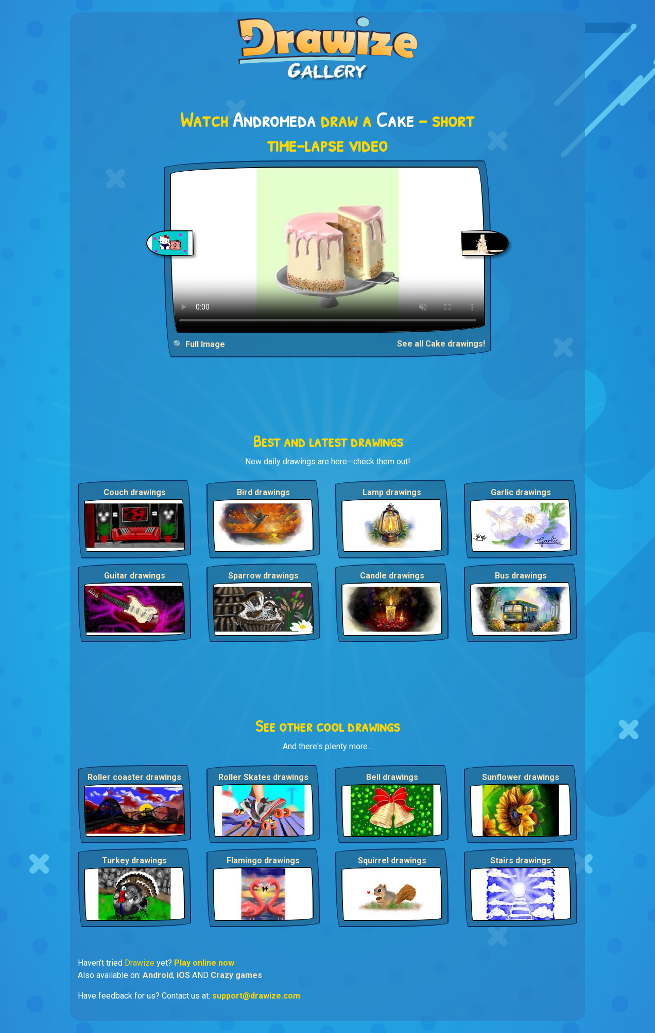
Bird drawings (263, 492)
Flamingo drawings (263, 860)
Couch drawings (135, 492)
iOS (183, 975)
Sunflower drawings (520, 777)
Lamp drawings (392, 492)
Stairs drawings (520, 860)
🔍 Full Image (199, 344)
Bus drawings (521, 576)
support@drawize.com (256, 996)
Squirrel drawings (392, 860)
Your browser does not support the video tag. (328, 250)
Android (158, 975)
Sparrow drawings (263, 576)
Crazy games (236, 975)
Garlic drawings (521, 492)
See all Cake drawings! (441, 344)
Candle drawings (392, 576)
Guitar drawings (134, 576)
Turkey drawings (134, 860)
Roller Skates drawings (263, 777)
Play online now (204, 963)
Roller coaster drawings (134, 777)
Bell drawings (392, 777)
